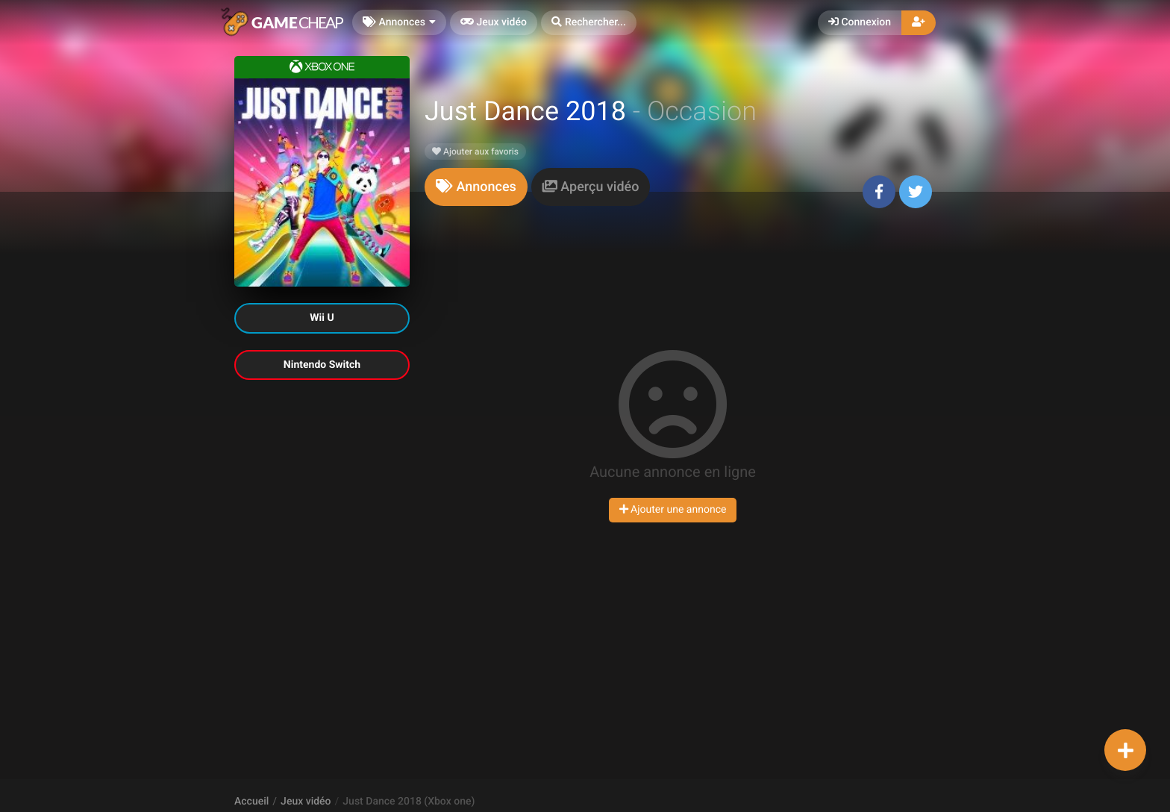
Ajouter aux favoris (475, 151)
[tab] (476, 187)
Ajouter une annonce (673, 510)
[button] (588, 22)
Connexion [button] (859, 22)
